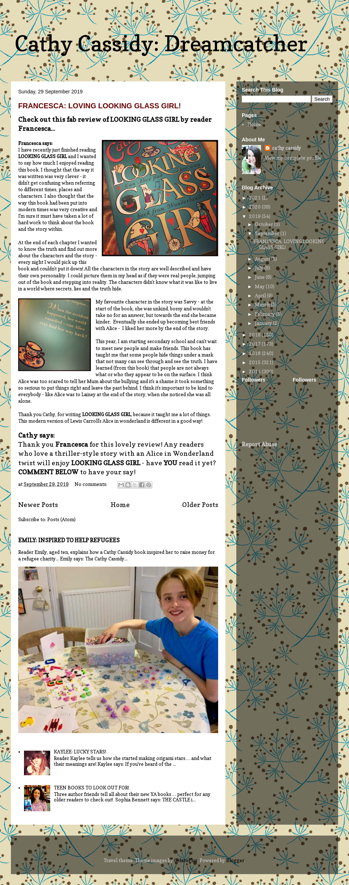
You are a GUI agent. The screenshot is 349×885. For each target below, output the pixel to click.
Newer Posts (38, 504)
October (264, 224)
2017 (255, 344)
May (260, 286)
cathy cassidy (286, 148)
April (261, 295)
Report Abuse (259, 444)
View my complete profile (293, 158)
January (264, 323)
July (259, 268)
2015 (255, 362)
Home (120, 504)
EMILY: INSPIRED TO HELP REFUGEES (69, 540)
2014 (255, 371)
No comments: (91, 484)
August (263, 259)
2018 (255, 335)
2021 (255, 198)
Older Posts (200, 504)
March (263, 304)
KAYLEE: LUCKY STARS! (80, 752)
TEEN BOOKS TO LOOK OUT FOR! (91, 788)
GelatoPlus (185, 860)
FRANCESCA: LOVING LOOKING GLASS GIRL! (99, 106)
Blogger (235, 860)
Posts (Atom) (61, 519)
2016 (255, 353)
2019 (255, 216)
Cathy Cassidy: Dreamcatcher (161, 43)
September (267, 233)
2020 (255, 207)
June (260, 277)
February (265, 314)
